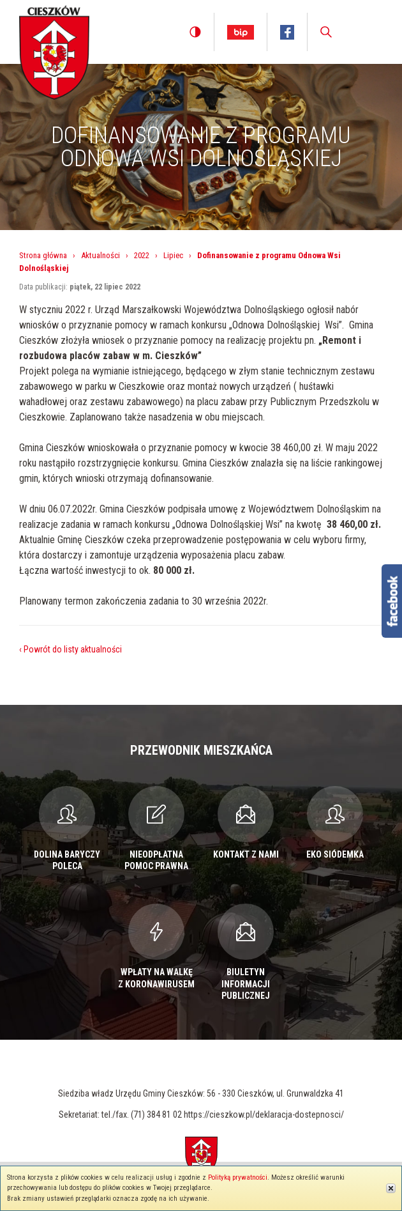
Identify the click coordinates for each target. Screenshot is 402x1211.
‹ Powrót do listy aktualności (70, 649)
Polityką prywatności (237, 1177)
